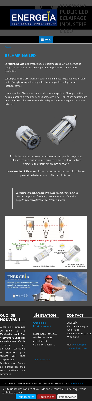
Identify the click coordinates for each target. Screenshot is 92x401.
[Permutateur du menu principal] (46, 39)
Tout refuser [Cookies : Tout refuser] (46, 397)
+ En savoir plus (41, 359)
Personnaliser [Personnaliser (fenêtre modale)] (67, 397)
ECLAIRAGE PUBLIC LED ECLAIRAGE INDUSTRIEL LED (74, 18)
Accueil (8, 47)
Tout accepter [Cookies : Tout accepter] (25, 397)
